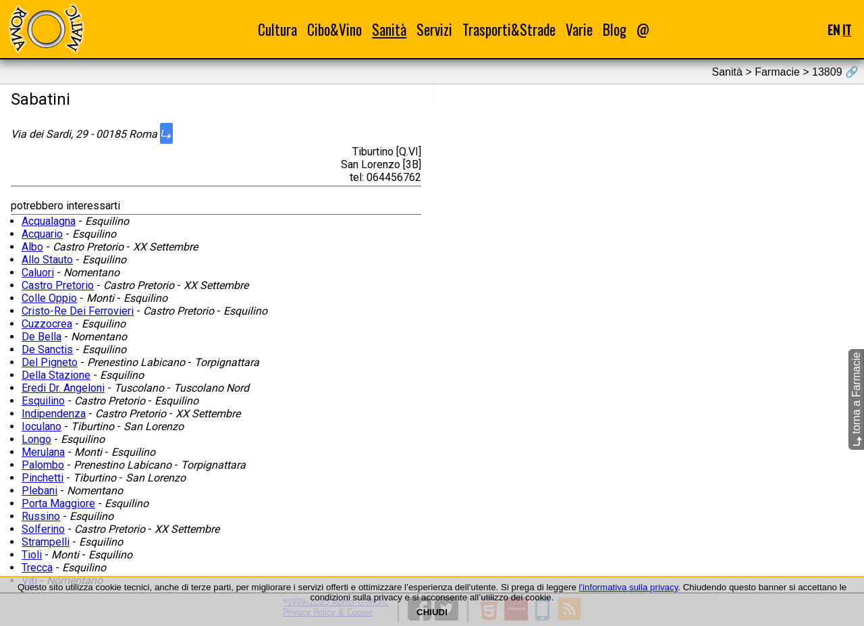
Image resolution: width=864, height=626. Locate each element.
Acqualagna (49, 221)
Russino (41, 516)
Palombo (43, 465)
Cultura (277, 29)
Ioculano (41, 426)
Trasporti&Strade (509, 29)
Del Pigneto (50, 362)
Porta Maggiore (58, 503)
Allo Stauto (47, 259)
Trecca (37, 567)
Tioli (32, 554)
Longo (36, 439)
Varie (579, 29)
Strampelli (46, 542)
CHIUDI (432, 612)
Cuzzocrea (47, 323)
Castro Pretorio (58, 285)
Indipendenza (54, 413)
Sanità (389, 29)
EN (834, 29)
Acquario (42, 234)
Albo (32, 246)
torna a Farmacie (856, 399)
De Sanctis (47, 349)
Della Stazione (56, 375)
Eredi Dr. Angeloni (63, 388)
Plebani (39, 490)
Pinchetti (42, 477)
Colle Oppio (49, 298)
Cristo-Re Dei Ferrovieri (78, 311)
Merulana (43, 452)
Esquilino (43, 400)
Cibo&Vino (334, 29)
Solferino (43, 529)
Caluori (38, 272)
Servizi (434, 29)
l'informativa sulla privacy (628, 587)
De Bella (41, 336)
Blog (614, 29)
